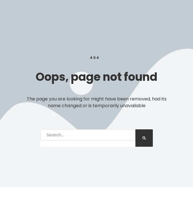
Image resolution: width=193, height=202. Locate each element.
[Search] (144, 138)
